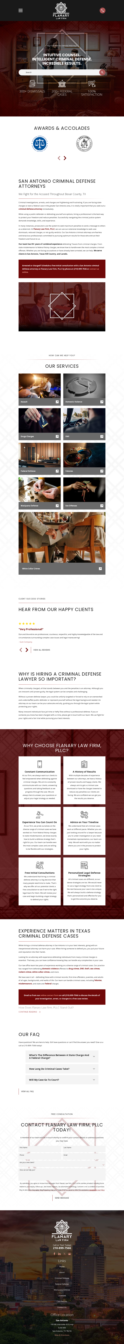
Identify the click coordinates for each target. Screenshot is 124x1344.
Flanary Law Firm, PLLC (44, 229)
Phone (22, 1156)
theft (87, 968)
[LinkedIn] (59, 1254)
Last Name (67, 1148)
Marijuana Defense (62, 1290)
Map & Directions (62, 1335)
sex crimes (95, 968)
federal (48, 983)
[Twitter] (64, 1254)
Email (65, 1156)
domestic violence (50, 968)
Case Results (62, 1302)
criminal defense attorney (30, 209)
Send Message (62, 1198)
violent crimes (25, 972)
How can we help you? (27, 1171)
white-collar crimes (41, 972)
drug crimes (74, 968)
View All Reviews (41, 650)
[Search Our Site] (102, 72)
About (62, 1273)
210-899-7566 (62, 1248)
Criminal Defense (62, 1279)
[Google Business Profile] (69, 1254)
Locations (62, 1296)
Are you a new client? (27, 1163)
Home (62, 1267)
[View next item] (65, 158)
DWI (82, 968)
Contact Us (61, 1308)
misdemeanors (25, 983)
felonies (98, 980)
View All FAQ (27, 1092)
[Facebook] (54, 1254)
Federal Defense (62, 1284)
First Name (23, 1148)
